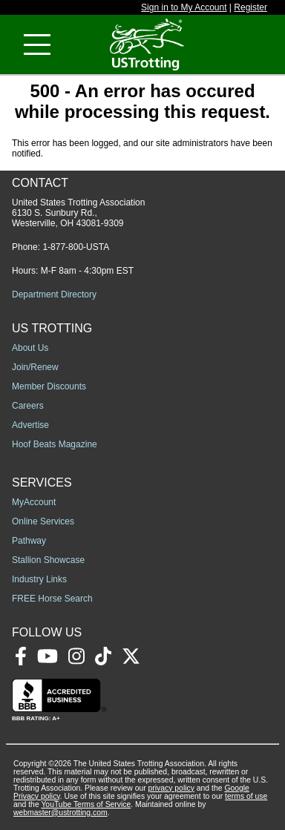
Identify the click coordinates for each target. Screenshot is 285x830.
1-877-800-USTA (75, 247)
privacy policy (171, 788)
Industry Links (39, 579)
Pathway (29, 541)
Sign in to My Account (183, 7)
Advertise (30, 425)
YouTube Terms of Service (86, 804)
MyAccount (34, 502)
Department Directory (54, 294)
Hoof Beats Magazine (54, 444)
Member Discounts (49, 386)
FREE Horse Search (52, 598)
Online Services (43, 521)
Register (250, 7)
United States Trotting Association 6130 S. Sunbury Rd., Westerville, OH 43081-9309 (78, 212)
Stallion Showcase (48, 560)
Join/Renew (35, 367)
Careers (28, 406)
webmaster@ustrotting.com (60, 812)
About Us (30, 348)
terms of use (246, 796)
